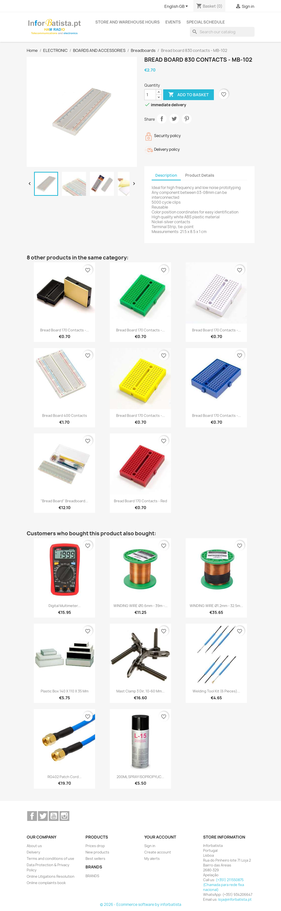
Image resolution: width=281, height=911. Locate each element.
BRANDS (92, 876)
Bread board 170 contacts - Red (140, 501)
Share (162, 119)
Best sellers (95, 858)
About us (34, 845)
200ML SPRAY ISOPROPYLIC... (140, 776)
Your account (160, 837)
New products (97, 852)
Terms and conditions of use (50, 858)
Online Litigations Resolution (50, 876)
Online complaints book (46, 882)
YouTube (54, 816)
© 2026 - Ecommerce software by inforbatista (140, 904)
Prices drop (95, 845)
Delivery (33, 852)
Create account (157, 852)
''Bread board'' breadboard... (64, 501)
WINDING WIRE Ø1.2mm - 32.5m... (216, 605)
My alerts (152, 858)
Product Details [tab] (199, 175)
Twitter (43, 816)
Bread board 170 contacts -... (64, 330)
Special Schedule (205, 22)
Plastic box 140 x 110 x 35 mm (64, 691)
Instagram (64, 816)
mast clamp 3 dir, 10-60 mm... (140, 691)
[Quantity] (150, 94)
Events (173, 22)
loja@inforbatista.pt (235, 899)
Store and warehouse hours (127, 22)
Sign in (149, 845)
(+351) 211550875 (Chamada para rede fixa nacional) (223, 884)
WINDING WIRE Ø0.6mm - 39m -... (140, 605)
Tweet (174, 119)
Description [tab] (166, 175)
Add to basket (188, 95)
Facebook (32, 816)
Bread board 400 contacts (64, 415)
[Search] (222, 32)
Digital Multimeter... (65, 605)
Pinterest (187, 119)
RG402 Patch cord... (65, 776)
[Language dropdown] (177, 7)
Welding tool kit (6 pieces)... (216, 691)
